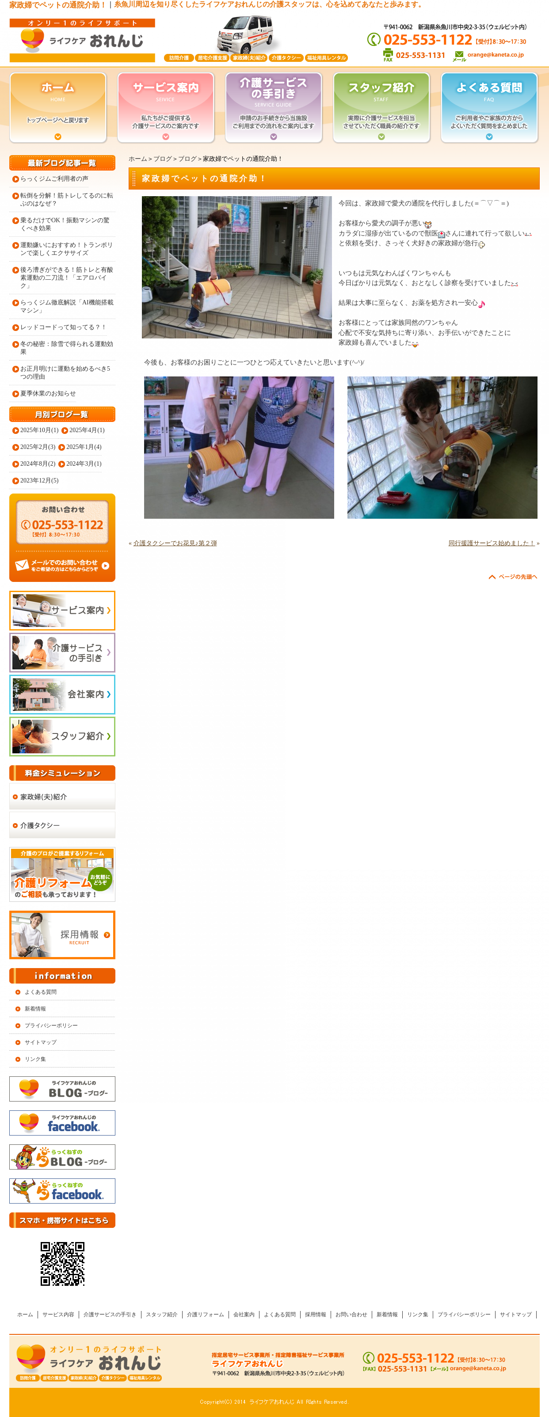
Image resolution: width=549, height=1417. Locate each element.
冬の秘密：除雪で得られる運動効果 (66, 348)
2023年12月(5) (39, 480)
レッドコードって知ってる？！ (63, 327)
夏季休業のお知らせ (48, 393)
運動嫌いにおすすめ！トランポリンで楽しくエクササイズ (66, 249)
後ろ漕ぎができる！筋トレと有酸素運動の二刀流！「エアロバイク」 (66, 277)
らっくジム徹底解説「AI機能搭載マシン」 (67, 306)
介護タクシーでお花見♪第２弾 (175, 543)
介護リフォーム (205, 1314)
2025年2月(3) (37, 447)
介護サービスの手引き (110, 1314)
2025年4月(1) (86, 430)
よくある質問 (41, 992)
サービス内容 (58, 1314)
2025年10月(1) (39, 430)
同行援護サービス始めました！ (492, 543)
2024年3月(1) (83, 463)
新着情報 (35, 1009)
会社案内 (244, 1314)
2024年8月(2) (37, 463)
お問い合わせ (351, 1314)
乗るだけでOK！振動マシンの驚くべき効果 (65, 224)
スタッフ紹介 (162, 1314)
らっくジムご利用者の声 (54, 178)
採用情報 (315, 1314)
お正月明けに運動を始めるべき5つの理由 (65, 372)
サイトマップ (41, 1042)
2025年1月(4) (83, 447)
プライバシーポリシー (51, 1025)
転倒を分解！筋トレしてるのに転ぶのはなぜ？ (66, 199)
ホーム (138, 159)
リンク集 (35, 1059)
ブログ (162, 159)
